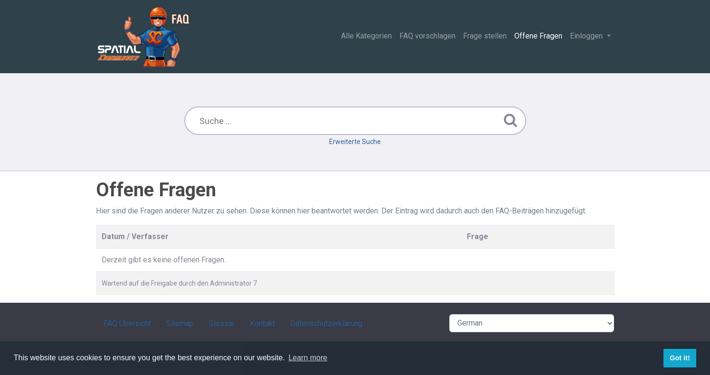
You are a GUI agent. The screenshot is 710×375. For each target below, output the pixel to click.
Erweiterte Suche (355, 141)
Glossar (222, 323)
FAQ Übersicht (127, 323)
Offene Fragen (538, 35)
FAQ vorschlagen (427, 35)
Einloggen (587, 35)
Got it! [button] (680, 358)
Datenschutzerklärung (326, 323)
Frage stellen (485, 35)
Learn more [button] (307, 358)
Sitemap (180, 323)
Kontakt (262, 323)
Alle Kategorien (366, 35)
